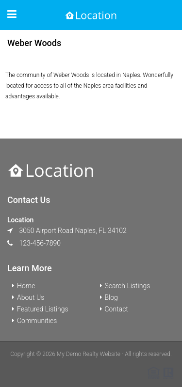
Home (26, 286)
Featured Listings (42, 309)
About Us (30, 297)
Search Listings (127, 286)
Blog (111, 297)
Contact (116, 309)
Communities (37, 321)
